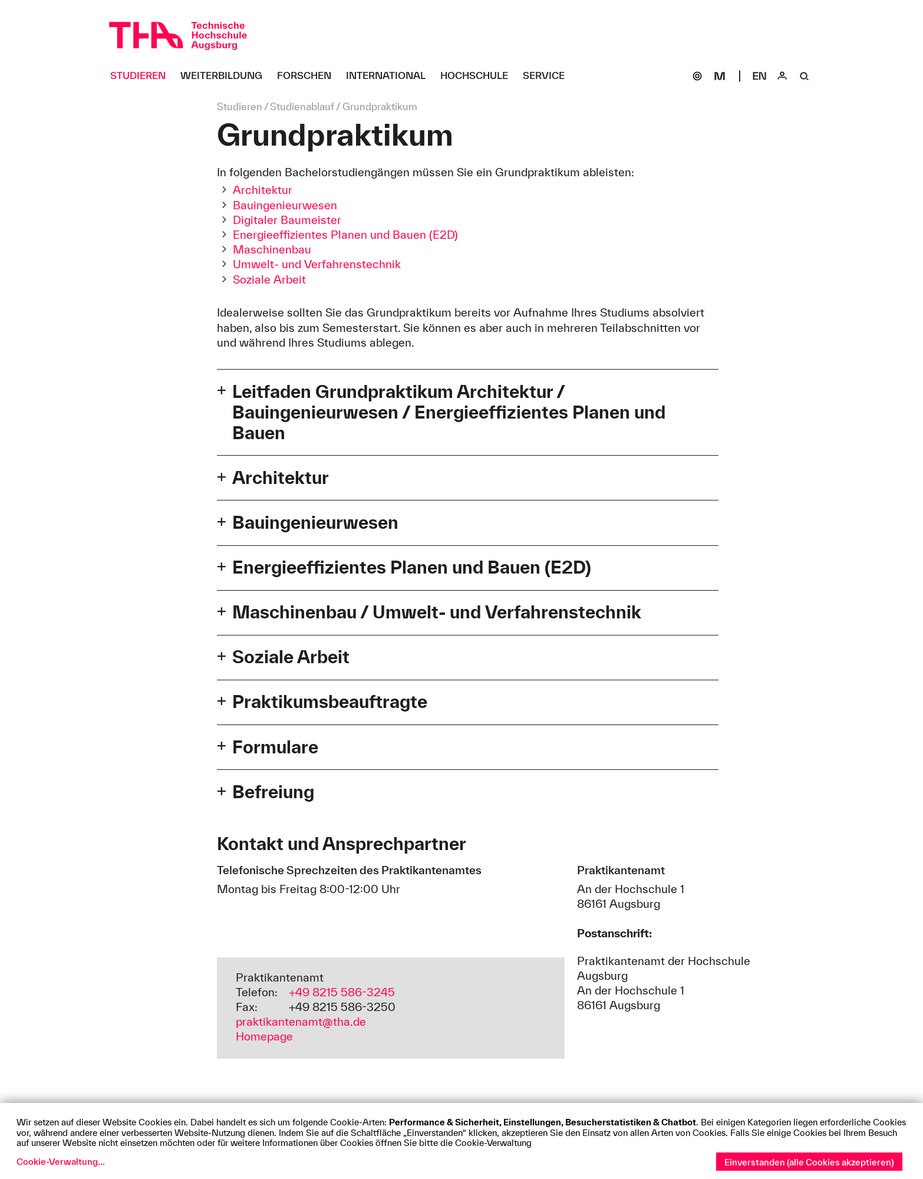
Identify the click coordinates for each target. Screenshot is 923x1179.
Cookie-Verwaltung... (61, 1162)
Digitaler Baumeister (287, 219)
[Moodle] (719, 76)
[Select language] (760, 76)
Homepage (264, 1036)
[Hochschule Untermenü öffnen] (478, 76)
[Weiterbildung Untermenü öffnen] (225, 76)
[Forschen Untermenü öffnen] (308, 76)
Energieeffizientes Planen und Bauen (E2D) (345, 234)
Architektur (262, 189)
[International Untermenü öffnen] (390, 76)
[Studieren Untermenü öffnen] (142, 76)
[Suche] (804, 76)
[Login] (782, 76)
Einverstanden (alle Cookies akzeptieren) (809, 1162)
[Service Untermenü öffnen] (548, 76)
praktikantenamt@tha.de (301, 1021)
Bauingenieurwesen (285, 205)
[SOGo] (697, 76)
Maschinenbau (272, 249)
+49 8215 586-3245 (342, 992)
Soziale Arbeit (269, 279)
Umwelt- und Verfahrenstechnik (317, 264)
